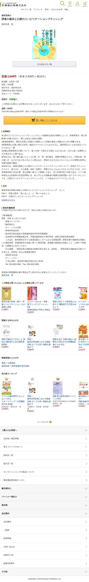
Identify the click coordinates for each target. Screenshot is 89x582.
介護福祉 (11, 363)
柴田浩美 (5, 24)
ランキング (38, 9)
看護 (3, 363)
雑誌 (66, 9)
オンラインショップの (19, 472)
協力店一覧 (8, 463)
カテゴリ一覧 (26, 9)
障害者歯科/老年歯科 (20, 366)
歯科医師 (5, 366)
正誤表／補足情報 (11, 438)
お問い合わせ (9, 547)
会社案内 (7, 522)
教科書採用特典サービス (14, 480)
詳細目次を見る (8, 200)
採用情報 (7, 538)
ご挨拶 (6, 530)
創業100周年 (9, 563)
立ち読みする (43, 64)
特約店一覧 (8, 455)
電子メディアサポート (13, 447)
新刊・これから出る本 (53, 9)
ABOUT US (8, 555)
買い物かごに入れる (44, 120)
